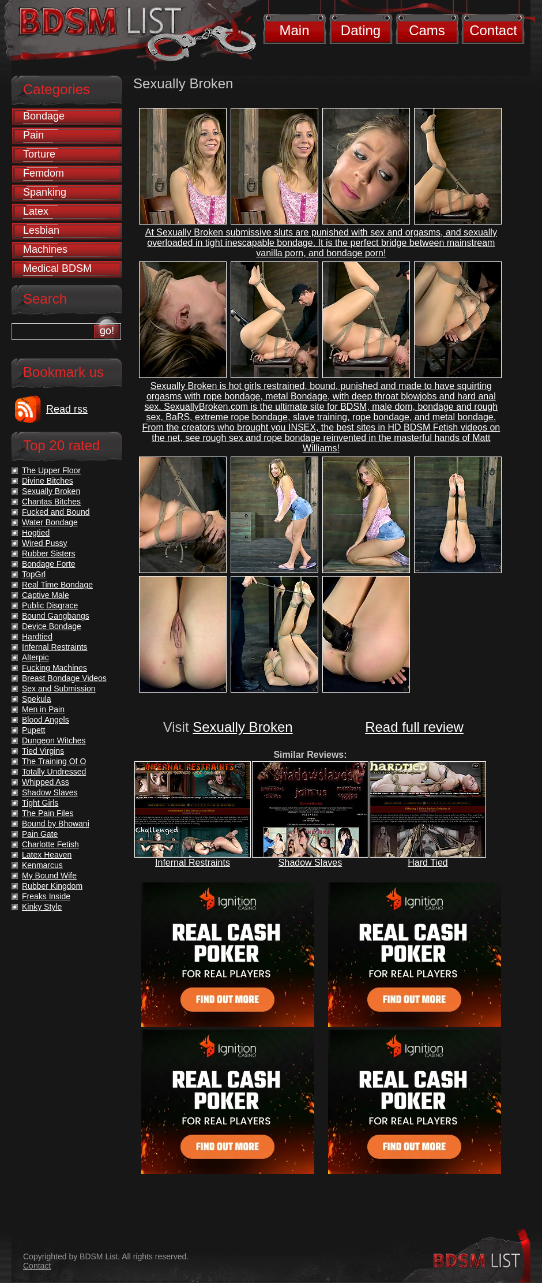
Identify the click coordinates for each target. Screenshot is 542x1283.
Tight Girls (40, 802)
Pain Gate (40, 834)
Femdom (43, 173)
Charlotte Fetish (50, 844)
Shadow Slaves (310, 862)
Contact (493, 30)
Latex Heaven (46, 854)
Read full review (414, 727)
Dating (361, 30)
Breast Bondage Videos (64, 678)
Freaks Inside (46, 896)
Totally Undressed (54, 771)
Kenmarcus (42, 865)
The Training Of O (54, 761)
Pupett (33, 730)
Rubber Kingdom (52, 886)
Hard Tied (427, 862)
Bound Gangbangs (55, 615)
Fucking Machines (54, 667)
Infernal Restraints (192, 862)
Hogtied (36, 532)
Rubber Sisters (49, 553)
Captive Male (45, 595)
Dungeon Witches (54, 740)
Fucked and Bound (56, 512)
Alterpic (35, 657)
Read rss (67, 409)
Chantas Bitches (51, 501)
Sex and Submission (59, 688)
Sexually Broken (242, 727)
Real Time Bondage (57, 584)
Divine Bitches (47, 480)
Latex (35, 211)
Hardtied (37, 636)
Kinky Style (42, 906)
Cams (427, 30)
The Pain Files (47, 813)
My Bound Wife (49, 875)
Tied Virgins (43, 750)
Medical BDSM (57, 268)
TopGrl (34, 574)
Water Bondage (50, 522)
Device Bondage (51, 626)
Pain (33, 135)
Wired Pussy (44, 543)
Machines (45, 249)
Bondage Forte (49, 563)
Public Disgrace (50, 605)
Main (294, 30)
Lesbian (41, 230)
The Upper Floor (51, 470)
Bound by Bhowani (55, 823)
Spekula (36, 699)
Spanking (44, 192)
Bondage (44, 116)
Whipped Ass (45, 782)
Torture (39, 154)
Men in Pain (43, 709)
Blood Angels (45, 719)
